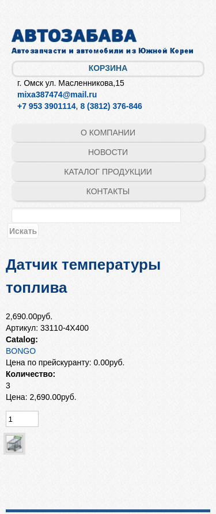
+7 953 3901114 (46, 106)
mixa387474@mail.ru (57, 94)
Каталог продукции (108, 171)
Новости (108, 152)
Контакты (108, 191)
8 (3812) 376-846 (111, 106)
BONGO (21, 351)
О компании (108, 132)
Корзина (108, 68)
